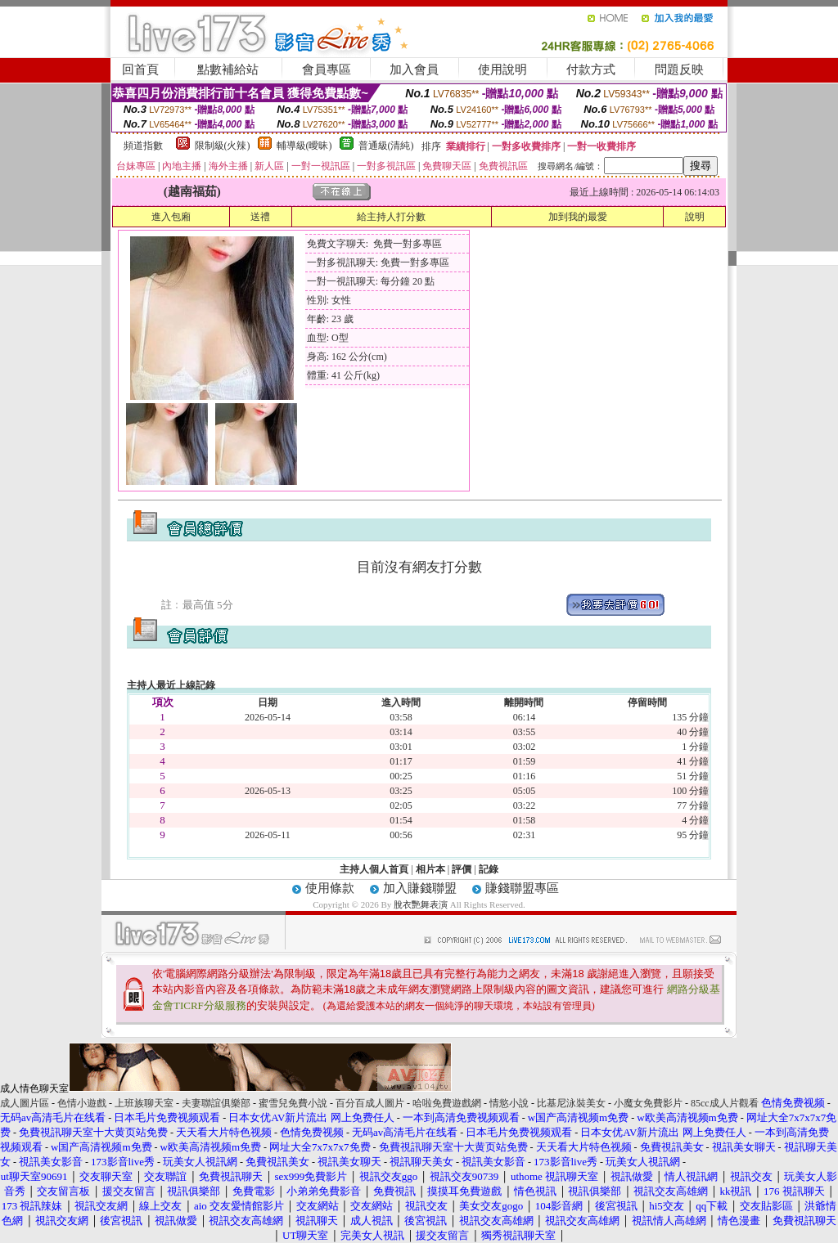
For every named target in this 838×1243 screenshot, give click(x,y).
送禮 (260, 216)
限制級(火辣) (222, 145)
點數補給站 (228, 69)
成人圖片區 (24, 1103)
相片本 (430, 869)
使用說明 (502, 69)
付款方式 (590, 69)
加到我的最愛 (577, 216)
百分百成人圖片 (370, 1103)
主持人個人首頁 (374, 869)
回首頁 (140, 69)
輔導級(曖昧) (304, 145)
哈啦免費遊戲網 (446, 1103)
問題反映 (679, 69)
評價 (461, 869)
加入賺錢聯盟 (420, 888)
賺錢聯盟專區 (522, 888)
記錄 (488, 869)
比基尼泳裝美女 (571, 1103)
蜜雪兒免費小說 (293, 1103)
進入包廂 (171, 216)
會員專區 (326, 69)
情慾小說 (509, 1103)
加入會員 (414, 69)
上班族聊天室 (144, 1103)
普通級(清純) (386, 145)
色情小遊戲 (81, 1103)
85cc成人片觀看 (725, 1103)
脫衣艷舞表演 (421, 904)
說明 (695, 216)
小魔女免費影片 (648, 1103)
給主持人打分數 (391, 216)
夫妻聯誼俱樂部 (216, 1103)
